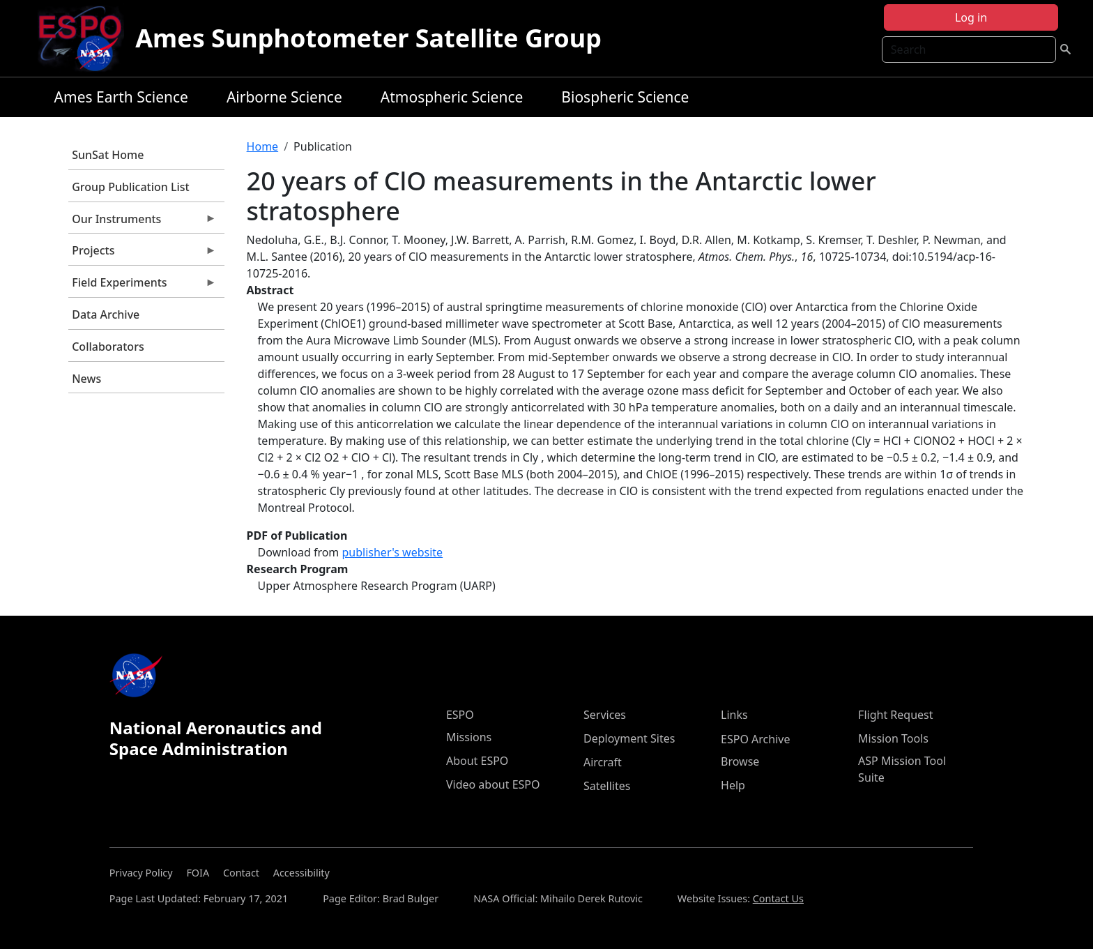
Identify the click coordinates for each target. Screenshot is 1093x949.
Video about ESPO (493, 784)
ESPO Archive (755, 739)
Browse (740, 761)
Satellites (606, 786)
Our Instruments (142, 222)
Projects (142, 254)
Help (733, 785)
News (86, 378)
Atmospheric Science (452, 97)
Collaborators (108, 346)
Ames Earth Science (121, 97)
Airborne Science (284, 97)
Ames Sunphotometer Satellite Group (368, 38)
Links (734, 714)
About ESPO (477, 760)
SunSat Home (108, 154)
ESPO (460, 714)
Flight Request (895, 714)
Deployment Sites (629, 738)
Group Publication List (131, 187)
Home (263, 146)
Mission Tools (893, 738)
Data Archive (105, 314)
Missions (468, 737)
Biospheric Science (625, 97)
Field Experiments (142, 286)
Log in (971, 17)
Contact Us (778, 898)
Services (604, 714)
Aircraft (602, 762)
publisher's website (392, 552)
